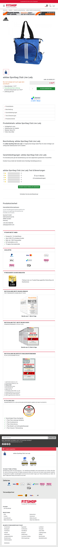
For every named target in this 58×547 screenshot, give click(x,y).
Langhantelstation (8, 536)
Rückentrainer (7, 538)
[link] (12, 255)
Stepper (40, 534)
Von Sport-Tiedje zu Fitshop (10, 469)
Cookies (5, 516)
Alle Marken (7, 543)
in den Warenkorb (46, 88)
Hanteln (6, 532)
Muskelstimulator (43, 538)
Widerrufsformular (8, 520)
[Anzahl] (33, 88)
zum (7, 508)
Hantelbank (24, 530)
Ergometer (23, 527)
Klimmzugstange (25, 538)
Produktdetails (9, 106)
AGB (5, 514)
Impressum (32, 516)
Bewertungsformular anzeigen (29, 187)
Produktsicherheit (10, 118)
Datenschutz (33, 514)
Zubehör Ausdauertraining (19, 10)
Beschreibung (9, 109)
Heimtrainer (7, 534)
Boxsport (23, 532)
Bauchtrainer (42, 536)
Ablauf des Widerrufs (34, 520)
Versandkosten (7, 518)
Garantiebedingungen (11, 112)
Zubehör (10, 10)
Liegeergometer (42, 532)
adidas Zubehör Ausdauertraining (33, 10)
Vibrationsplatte (8, 540)
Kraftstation (24, 529)
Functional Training (25, 536)
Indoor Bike (41, 530)
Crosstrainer (7, 527)
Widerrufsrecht (33, 518)
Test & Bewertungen (11, 115)
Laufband (41, 527)
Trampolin (41, 529)
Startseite (5, 10)
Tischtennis (7, 530)
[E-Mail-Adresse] (25, 437)
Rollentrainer (24, 534)
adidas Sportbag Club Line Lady (21, 453)
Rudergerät (6, 529)
